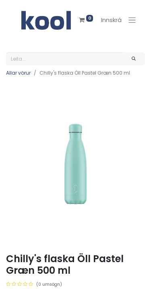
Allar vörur (18, 72)
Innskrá (111, 20)
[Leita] (134, 58)
